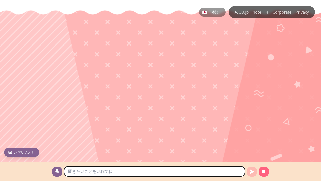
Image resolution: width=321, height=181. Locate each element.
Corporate (282, 12)
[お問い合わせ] (21, 152)
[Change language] (212, 12)
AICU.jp (242, 12)
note (257, 12)
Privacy (302, 12)
